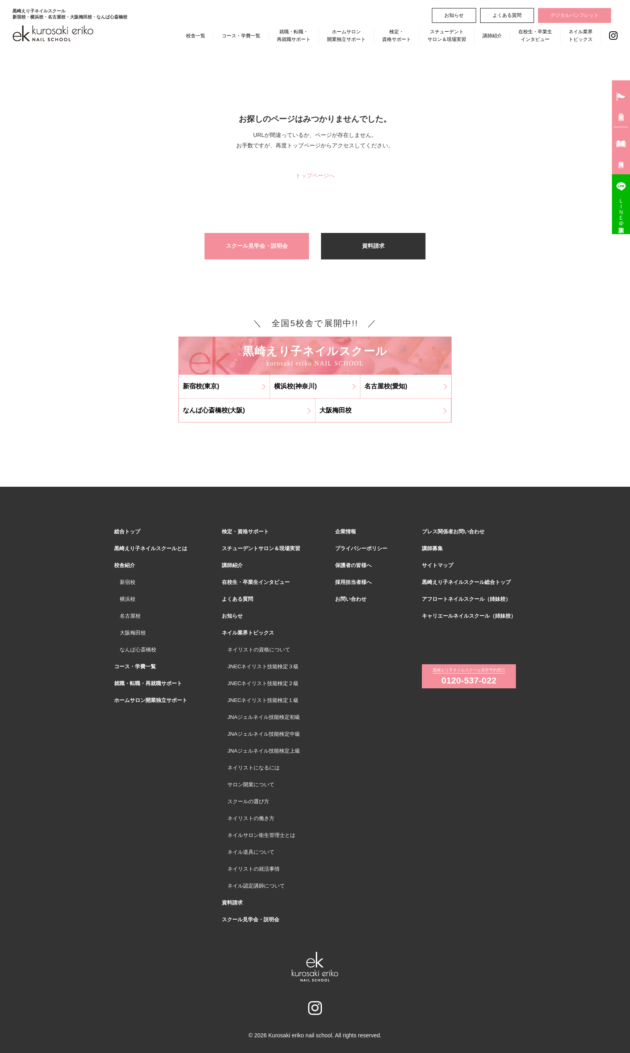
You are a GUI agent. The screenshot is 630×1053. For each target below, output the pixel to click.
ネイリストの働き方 (250, 818)
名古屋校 (130, 616)
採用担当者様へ (353, 582)
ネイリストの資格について (258, 650)
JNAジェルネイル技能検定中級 (263, 734)
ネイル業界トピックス (581, 35)
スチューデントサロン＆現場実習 (447, 35)
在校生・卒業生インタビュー (535, 35)
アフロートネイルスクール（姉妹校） (466, 599)
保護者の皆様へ (353, 565)
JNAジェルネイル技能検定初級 (263, 717)
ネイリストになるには (253, 768)
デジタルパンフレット (574, 15)
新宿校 (127, 582)
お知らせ (454, 15)
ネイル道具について (250, 852)
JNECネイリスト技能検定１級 (263, 700)
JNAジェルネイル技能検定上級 (263, 751)
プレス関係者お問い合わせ (453, 532)
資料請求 (373, 246)
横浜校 (127, 599)
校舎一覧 (195, 36)
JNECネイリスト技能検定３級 (263, 666)
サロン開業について (250, 785)
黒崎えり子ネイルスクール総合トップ (466, 582)
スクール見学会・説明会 (257, 246)
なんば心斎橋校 (138, 650)
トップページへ (315, 175)
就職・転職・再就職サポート (294, 35)
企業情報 (345, 532)
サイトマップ (437, 565)
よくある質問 (507, 15)
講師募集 (432, 548)
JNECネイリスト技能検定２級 (263, 683)
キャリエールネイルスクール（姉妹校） (469, 616)
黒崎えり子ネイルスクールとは (150, 548)
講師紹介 (492, 36)
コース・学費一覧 (241, 36)
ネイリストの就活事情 (253, 869)
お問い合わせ (350, 599)
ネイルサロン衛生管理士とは (261, 835)
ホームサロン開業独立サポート (346, 35)
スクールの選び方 (248, 801)
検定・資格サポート (396, 35)
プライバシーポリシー (361, 548)
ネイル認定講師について (256, 886)
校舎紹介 (124, 565)
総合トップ (127, 532)
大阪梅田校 (133, 633)
